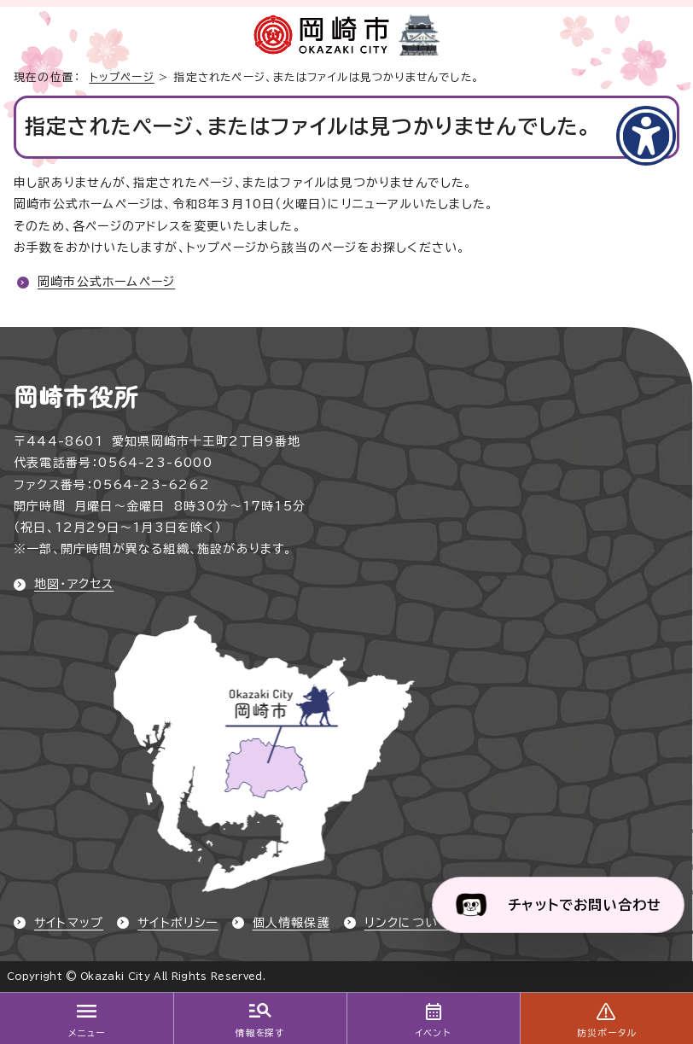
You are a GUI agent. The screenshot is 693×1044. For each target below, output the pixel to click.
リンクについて (407, 923)
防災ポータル (606, 1033)
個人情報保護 (291, 923)
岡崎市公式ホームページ (106, 282)
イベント (433, 1033)
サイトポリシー (177, 923)
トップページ (122, 77)
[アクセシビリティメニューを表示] (646, 136)
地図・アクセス (74, 584)
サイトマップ (68, 923)
